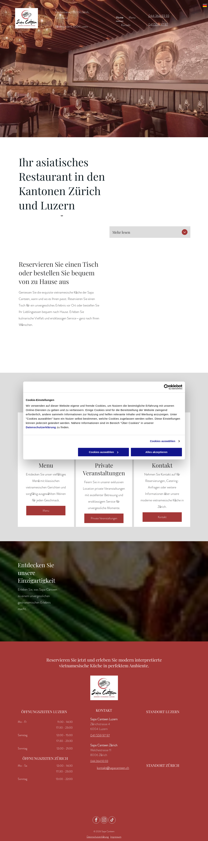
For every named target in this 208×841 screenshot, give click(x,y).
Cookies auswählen (162, 441)
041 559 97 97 (158, 24)
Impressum (115, 836)
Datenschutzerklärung (41, 427)
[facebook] (96, 820)
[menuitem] (119, 17)
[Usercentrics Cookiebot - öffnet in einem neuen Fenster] (166, 387)
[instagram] (104, 820)
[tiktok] (112, 820)
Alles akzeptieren (156, 452)
